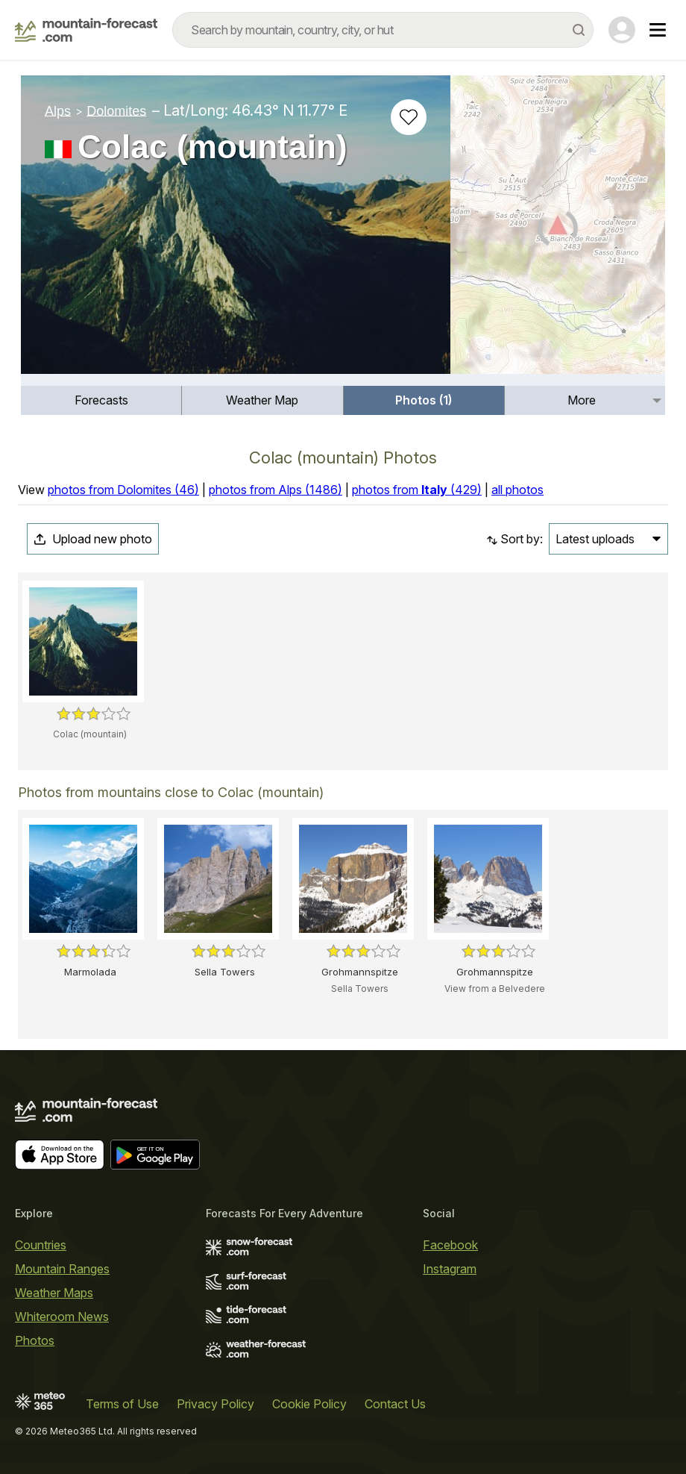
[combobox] (383, 30)
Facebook (450, 1244)
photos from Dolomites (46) (123, 489)
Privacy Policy (215, 1403)
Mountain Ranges (62, 1268)
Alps (58, 110)
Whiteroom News (62, 1316)
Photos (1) (423, 400)
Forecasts (101, 400)
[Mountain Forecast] (86, 30)
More (581, 400)
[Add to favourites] (409, 117)
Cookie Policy (309, 1403)
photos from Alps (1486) (275, 489)
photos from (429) (417, 489)
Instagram (449, 1268)
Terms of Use (122, 1403)
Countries (40, 1244)
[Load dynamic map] (557, 230)
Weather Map (262, 400)
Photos (34, 1340)
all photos (517, 489)
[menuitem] (101, 400)
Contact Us (395, 1403)
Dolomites (116, 110)
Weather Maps (54, 1292)
